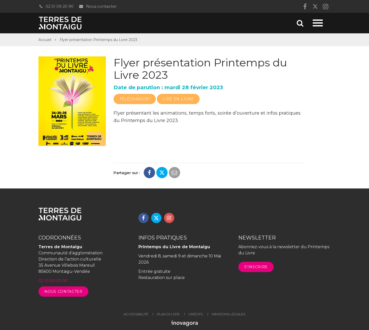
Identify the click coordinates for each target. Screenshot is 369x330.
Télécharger (134, 99)
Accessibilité (136, 314)
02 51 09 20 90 (56, 6)
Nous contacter (97, 6)
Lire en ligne (178, 99)
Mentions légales (228, 314)
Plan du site (168, 314)
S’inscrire (256, 267)
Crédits (195, 314)
